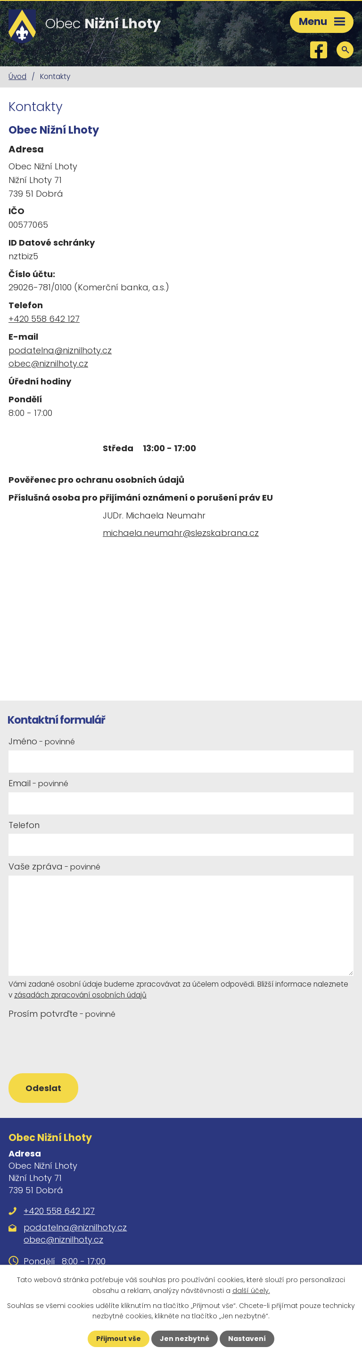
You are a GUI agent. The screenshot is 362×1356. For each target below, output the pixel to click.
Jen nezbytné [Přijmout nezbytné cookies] (184, 1338)
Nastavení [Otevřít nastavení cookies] (247, 1338)
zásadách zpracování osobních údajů (80, 995)
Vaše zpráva (54, 866)
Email (38, 783)
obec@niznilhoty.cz (48, 363)
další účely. (251, 1290)
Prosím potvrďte (61, 1014)
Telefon (24, 825)
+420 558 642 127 (44, 319)
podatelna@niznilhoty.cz (60, 350)
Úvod (17, 76)
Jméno (41, 741)
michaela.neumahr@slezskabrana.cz (181, 533)
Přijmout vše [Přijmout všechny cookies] (118, 1338)
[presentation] (78, 1045)
